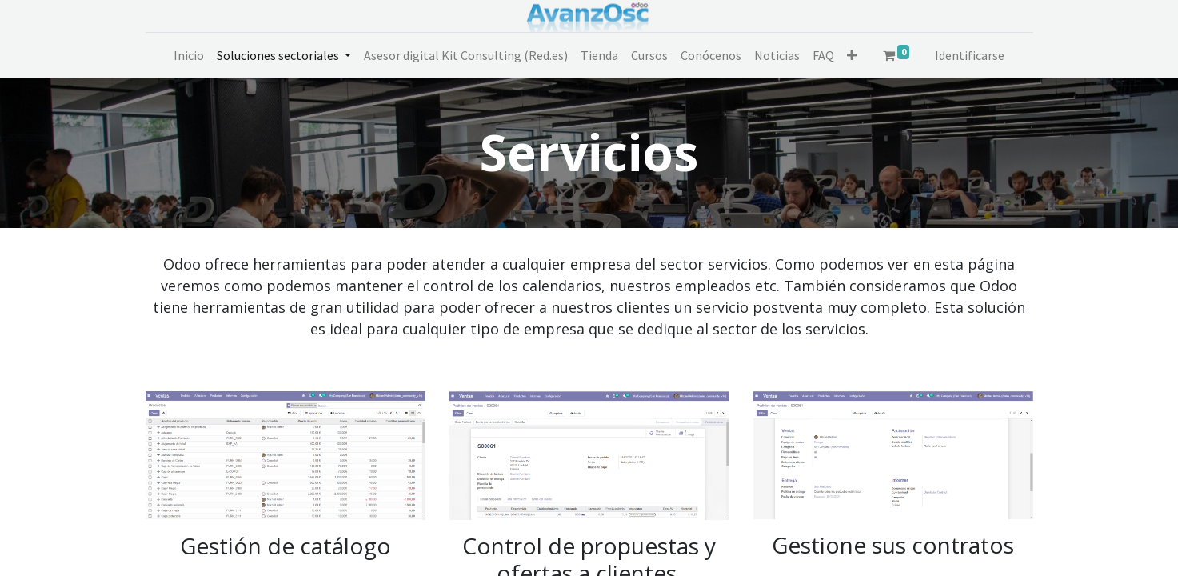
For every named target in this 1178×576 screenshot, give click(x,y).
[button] (852, 55)
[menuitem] (188, 55)
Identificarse (969, 55)
